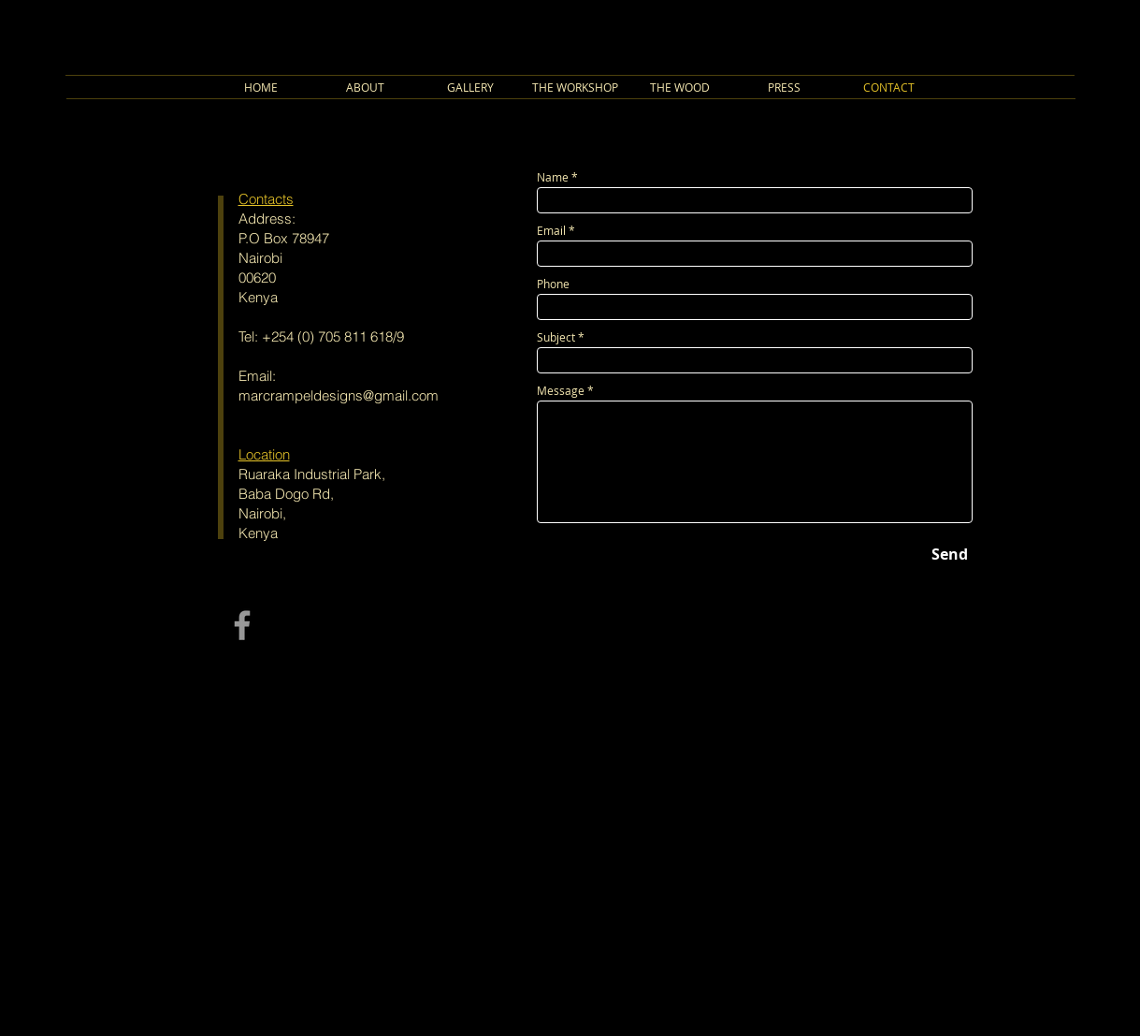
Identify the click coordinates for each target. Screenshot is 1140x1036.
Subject (556, 337)
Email (551, 230)
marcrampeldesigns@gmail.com (338, 395)
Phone (553, 283)
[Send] (950, 554)
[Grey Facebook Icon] (242, 625)
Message (560, 390)
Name (553, 176)
